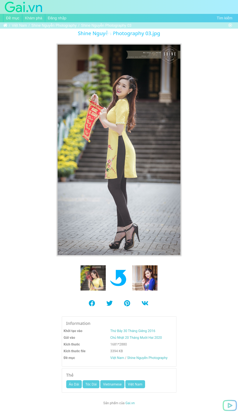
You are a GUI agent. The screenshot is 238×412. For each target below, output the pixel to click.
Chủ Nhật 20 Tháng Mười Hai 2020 (136, 338)
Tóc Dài (91, 384)
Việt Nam (19, 25)
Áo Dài (74, 384)
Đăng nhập (57, 18)
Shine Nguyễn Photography (54, 25)
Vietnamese (112, 384)
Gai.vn (130, 403)
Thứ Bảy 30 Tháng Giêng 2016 (132, 331)
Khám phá (33, 18)
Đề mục (12, 18)
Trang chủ (5, 25)
